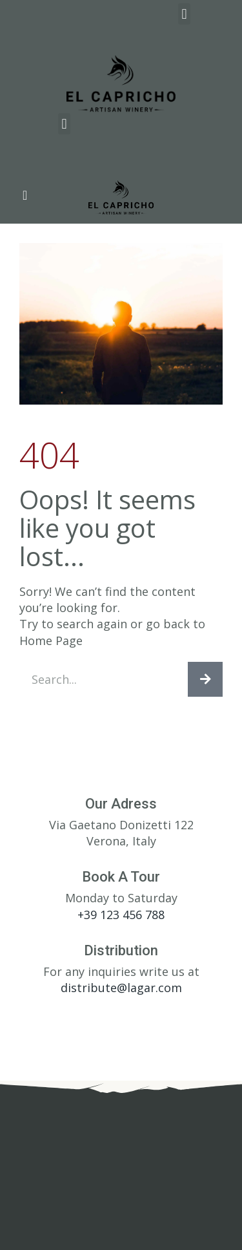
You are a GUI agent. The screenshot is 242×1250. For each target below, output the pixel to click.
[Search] (205, 679)
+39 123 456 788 (121, 914)
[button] (184, 14)
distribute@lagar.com (121, 987)
